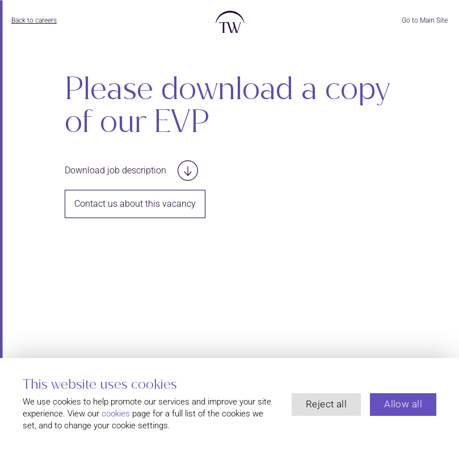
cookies (116, 414)
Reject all (326, 404)
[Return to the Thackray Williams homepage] (229, 25)
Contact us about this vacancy (135, 203)
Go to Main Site (425, 20)
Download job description (131, 170)
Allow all (403, 404)
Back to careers (34, 20)
